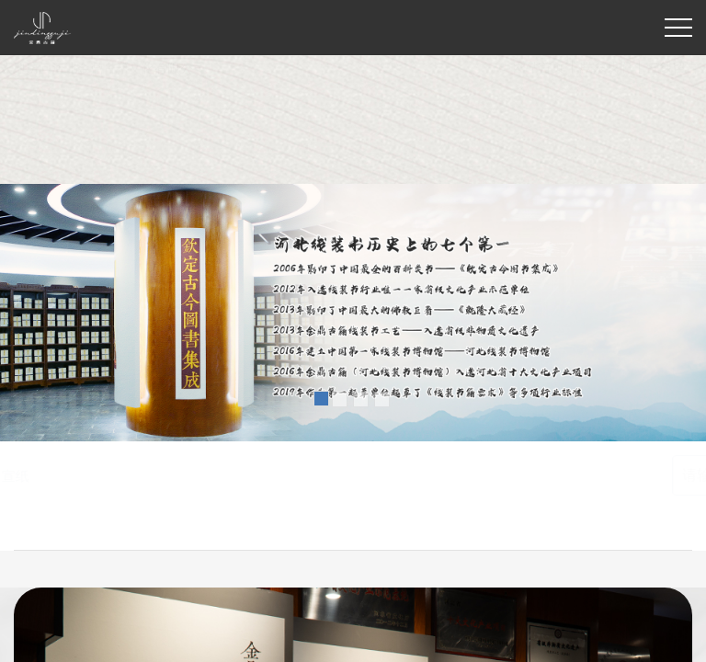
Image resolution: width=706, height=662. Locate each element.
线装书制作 (148, 475)
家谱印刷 (284, 475)
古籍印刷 (219, 475)
